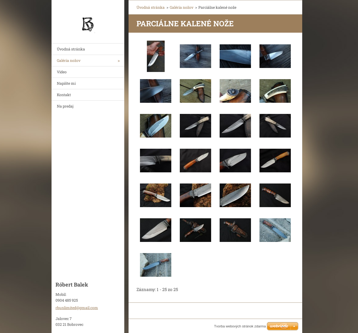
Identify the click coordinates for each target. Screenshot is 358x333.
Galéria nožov (68, 60)
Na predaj (65, 106)
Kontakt (64, 94)
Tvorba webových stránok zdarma (240, 326)
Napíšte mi (66, 83)
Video (62, 71)
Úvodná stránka (71, 49)
